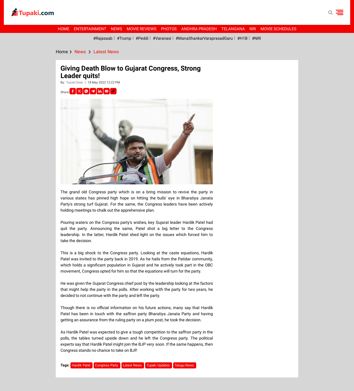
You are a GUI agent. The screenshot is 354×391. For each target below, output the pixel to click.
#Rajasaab (102, 38)
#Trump (124, 38)
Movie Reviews (141, 28)
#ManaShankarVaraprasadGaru (204, 38)
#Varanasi (162, 38)
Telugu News (185, 365)
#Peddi (142, 38)
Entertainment (90, 28)
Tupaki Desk (75, 82)
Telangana (233, 28)
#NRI (256, 38)
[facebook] (72, 91)
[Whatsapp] (86, 91)
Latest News (133, 365)
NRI (252, 28)
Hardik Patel (81, 365)
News (116, 28)
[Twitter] (79, 91)
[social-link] (113, 91)
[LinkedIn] (99, 91)
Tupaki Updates (159, 365)
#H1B (242, 38)
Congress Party (107, 365)
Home (63, 28)
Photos (169, 28)
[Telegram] (93, 91)
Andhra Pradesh (199, 28)
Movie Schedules (278, 28)
